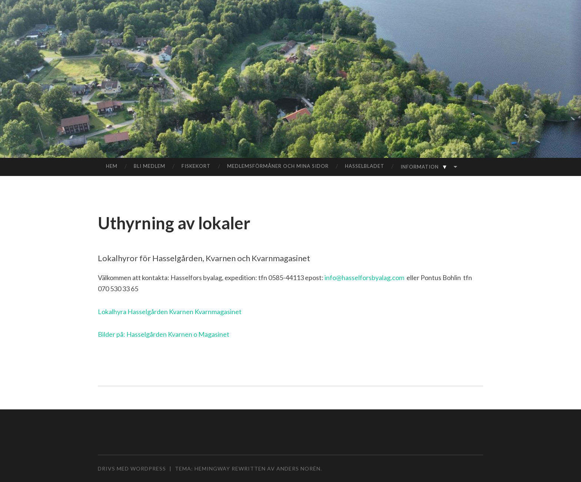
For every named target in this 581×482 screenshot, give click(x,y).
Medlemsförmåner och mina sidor (278, 166)
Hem (111, 166)
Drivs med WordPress (132, 468)
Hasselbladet (364, 166)
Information (426, 166)
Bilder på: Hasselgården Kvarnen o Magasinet (163, 334)
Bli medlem (149, 166)
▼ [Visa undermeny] (445, 167)
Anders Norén (298, 468)
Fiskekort (196, 166)
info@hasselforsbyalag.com (364, 277)
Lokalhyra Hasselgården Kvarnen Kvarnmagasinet (170, 312)
